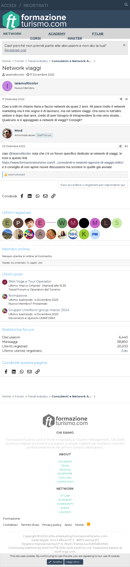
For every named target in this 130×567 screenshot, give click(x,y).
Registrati (36, 5)
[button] (107, 5)
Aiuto (68, 524)
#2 (126, 146)
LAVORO (65, 512)
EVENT (65, 507)
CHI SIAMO (65, 461)
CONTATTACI (65, 481)
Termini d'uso (30, 524)
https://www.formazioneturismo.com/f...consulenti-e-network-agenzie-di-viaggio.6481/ (62, 162)
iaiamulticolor (15, 74)
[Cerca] (126, 5)
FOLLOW (65, 477)
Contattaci (10, 524)
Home (79, 524)
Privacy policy (51, 524)
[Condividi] (121, 99)
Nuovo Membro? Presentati (28, 303)
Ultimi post (12, 274)
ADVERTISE (65, 473)
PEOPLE (65, 469)
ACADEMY (65, 499)
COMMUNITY (65, 503)
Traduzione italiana (106, 547)
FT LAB (65, 495)
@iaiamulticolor (20, 153)
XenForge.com (65, 551)
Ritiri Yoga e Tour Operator (30, 281)
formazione (18, 295)
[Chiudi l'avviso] (123, 45)
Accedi (8, 5)
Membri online (16, 249)
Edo (124, 351)
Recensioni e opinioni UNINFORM (32, 318)
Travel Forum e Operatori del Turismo (34, 289)
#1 (126, 99)
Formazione (11, 518)
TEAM (65, 465)
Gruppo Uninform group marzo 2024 (39, 310)
